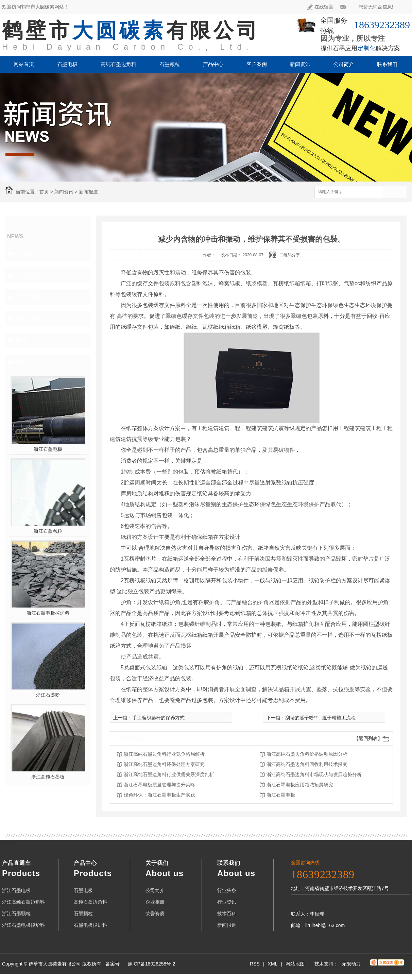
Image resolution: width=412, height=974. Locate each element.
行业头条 (28, 253)
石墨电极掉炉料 (90, 925)
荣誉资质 (155, 913)
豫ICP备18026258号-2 (151, 964)
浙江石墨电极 (48, 449)
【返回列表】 (368, 738)
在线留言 (320, 7)
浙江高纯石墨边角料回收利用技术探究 (307, 764)
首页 (44, 191)
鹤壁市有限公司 (131, 30)
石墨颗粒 (169, 64)
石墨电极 (67, 64)
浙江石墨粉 (48, 695)
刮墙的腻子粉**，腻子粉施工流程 (320, 717)
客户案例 (256, 64)
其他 (22, 340)
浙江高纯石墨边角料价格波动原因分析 (307, 754)
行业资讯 (28, 275)
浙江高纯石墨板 (48, 777)
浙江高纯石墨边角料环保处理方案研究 (164, 764)
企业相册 (155, 902)
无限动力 (351, 964)
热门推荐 (28, 362)
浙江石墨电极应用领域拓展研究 (300, 784)
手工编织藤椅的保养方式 (158, 717)
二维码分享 (289, 255)
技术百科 (28, 296)
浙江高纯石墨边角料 (23, 902)
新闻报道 (88, 191)
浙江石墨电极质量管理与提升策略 (159, 784)
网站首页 (24, 64)
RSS (255, 964)
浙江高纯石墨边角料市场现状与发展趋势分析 (314, 774)
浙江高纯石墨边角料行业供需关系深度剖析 (169, 774)
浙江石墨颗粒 (48, 531)
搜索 (394, 192)
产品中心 (213, 64)
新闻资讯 (300, 64)
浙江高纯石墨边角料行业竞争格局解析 (164, 754)
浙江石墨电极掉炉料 (48, 613)
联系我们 (387, 64)
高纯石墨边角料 (118, 64)
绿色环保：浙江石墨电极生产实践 (159, 795)
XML (273, 964)
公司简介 (343, 64)
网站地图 (295, 964)
